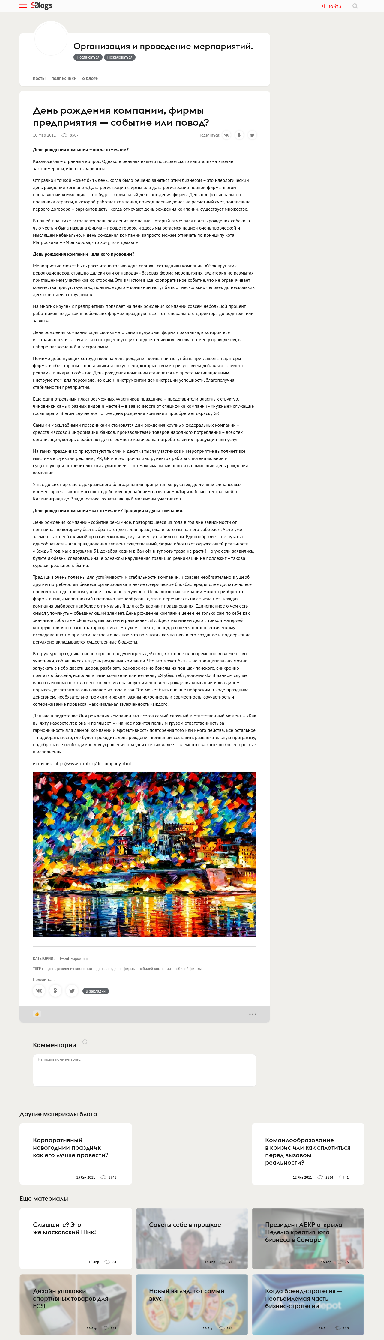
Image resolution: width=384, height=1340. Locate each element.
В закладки (96, 991)
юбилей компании (155, 968)
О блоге (90, 78)
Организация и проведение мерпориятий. (163, 46)
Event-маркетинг (74, 958)
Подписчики (63, 78)
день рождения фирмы (116, 968)
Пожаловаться (120, 57)
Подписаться (88, 57)
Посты (39, 78)
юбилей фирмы (189, 968)
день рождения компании (70, 968)
